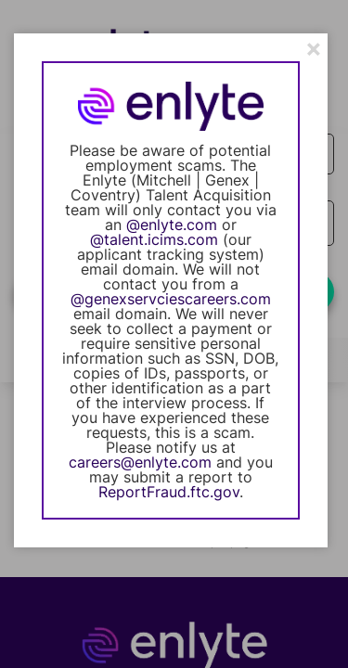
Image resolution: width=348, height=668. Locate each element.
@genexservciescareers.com (171, 298)
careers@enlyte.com (140, 462)
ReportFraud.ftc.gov (168, 491)
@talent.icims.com (154, 239)
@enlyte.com (171, 224)
